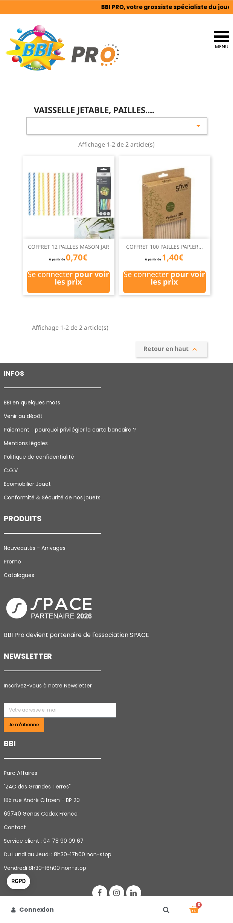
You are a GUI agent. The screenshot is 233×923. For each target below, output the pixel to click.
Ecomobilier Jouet (27, 484)
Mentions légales (26, 443)
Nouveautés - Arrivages (35, 548)
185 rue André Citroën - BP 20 (42, 800)
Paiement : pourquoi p (70, 429)
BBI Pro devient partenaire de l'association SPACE (76, 635)
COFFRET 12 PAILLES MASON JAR (68, 246)
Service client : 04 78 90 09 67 (44, 841)
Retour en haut (171, 349)
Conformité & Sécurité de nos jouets (52, 497)
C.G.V (11, 470)
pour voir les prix (82, 278)
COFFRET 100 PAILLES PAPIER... (164, 246)
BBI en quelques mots (32, 402)
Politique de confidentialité (39, 457)
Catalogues (19, 575)
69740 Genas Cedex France (41, 813)
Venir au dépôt (23, 416)
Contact (15, 827)
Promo (12, 561)
